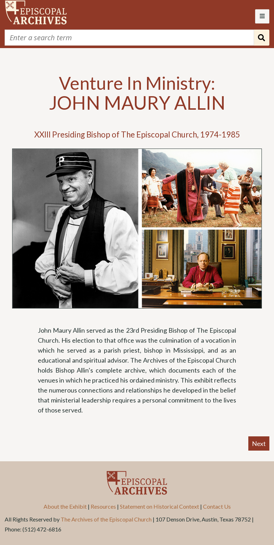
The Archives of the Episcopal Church (106, 519)
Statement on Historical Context (159, 506)
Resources (103, 506)
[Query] (129, 38)
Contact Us (217, 506)
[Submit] (261, 38)
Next (259, 443)
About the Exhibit (65, 506)
